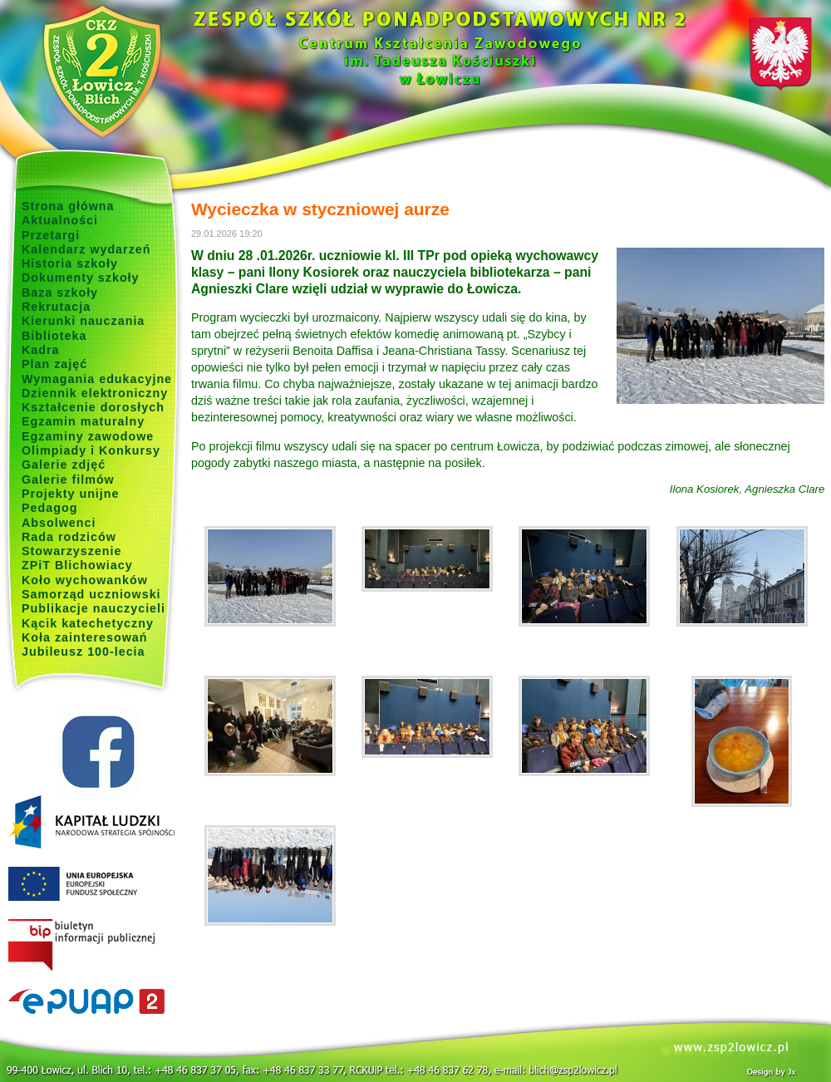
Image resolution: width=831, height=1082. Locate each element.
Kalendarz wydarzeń (86, 249)
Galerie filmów (68, 479)
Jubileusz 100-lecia (83, 651)
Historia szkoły (70, 263)
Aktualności (60, 220)
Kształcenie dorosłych (93, 407)
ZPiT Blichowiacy (77, 565)
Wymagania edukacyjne (97, 379)
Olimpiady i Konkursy (91, 450)
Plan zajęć (54, 364)
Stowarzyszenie (72, 551)
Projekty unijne (71, 493)
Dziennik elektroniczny (95, 393)
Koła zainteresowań (85, 637)
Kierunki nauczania (83, 320)
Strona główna (68, 206)
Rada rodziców (69, 536)
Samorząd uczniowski (91, 594)
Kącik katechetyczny (88, 623)
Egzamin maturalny (83, 421)
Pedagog (49, 507)
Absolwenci (59, 522)
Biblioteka (54, 335)
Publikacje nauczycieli (93, 608)
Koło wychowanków (85, 580)
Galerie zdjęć (64, 464)
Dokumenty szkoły (81, 277)
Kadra (41, 350)
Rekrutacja (56, 306)
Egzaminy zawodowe (88, 436)
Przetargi (51, 235)
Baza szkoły (60, 292)
